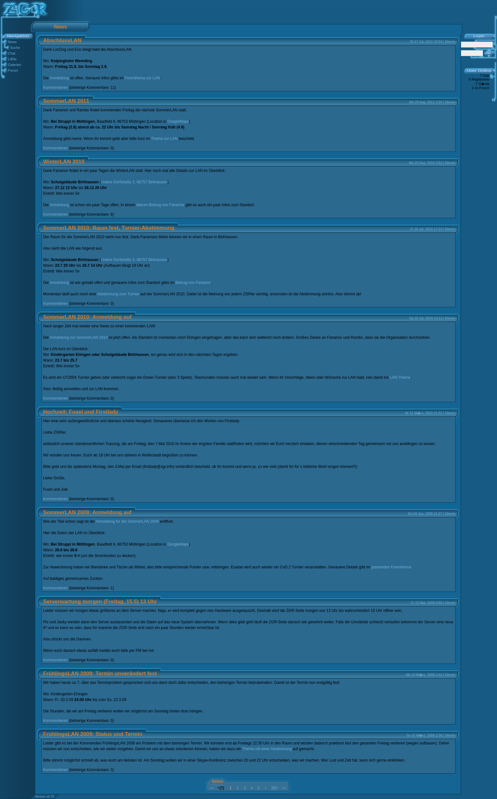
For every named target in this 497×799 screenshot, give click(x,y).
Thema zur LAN (164, 138)
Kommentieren (55, 87)
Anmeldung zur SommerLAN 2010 (79, 337)
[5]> (275, 788)
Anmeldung (59, 78)
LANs (12, 59)
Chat (11, 53)
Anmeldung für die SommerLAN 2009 (126, 521)
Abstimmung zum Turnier (118, 294)
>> (284, 788)
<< (212, 788)
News (12, 42)
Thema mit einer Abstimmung (267, 749)
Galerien (14, 65)
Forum (13, 70)
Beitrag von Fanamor (192, 282)
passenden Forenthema (391, 567)
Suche (15, 47)
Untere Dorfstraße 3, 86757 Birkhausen (134, 182)
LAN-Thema (400, 377)
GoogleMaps (178, 121)
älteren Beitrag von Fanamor (160, 205)
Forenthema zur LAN (142, 78)
